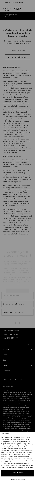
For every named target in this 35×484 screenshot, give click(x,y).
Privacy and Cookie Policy (25, 467)
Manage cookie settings (17, 479)
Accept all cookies (17, 473)
